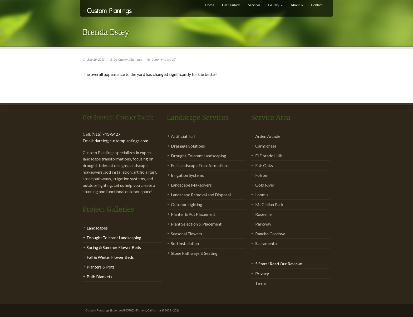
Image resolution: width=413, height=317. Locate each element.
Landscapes (97, 227)
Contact (316, 5)
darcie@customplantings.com (121, 140)
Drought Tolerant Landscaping (114, 237)
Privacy (262, 273)
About (297, 5)
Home (209, 5)
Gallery (275, 5)
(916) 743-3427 (106, 133)
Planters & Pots (101, 266)
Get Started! (231, 5)
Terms (261, 283)
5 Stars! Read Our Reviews (279, 263)
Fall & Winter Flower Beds (110, 257)
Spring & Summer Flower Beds (114, 247)
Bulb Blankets (99, 276)
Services (254, 5)
